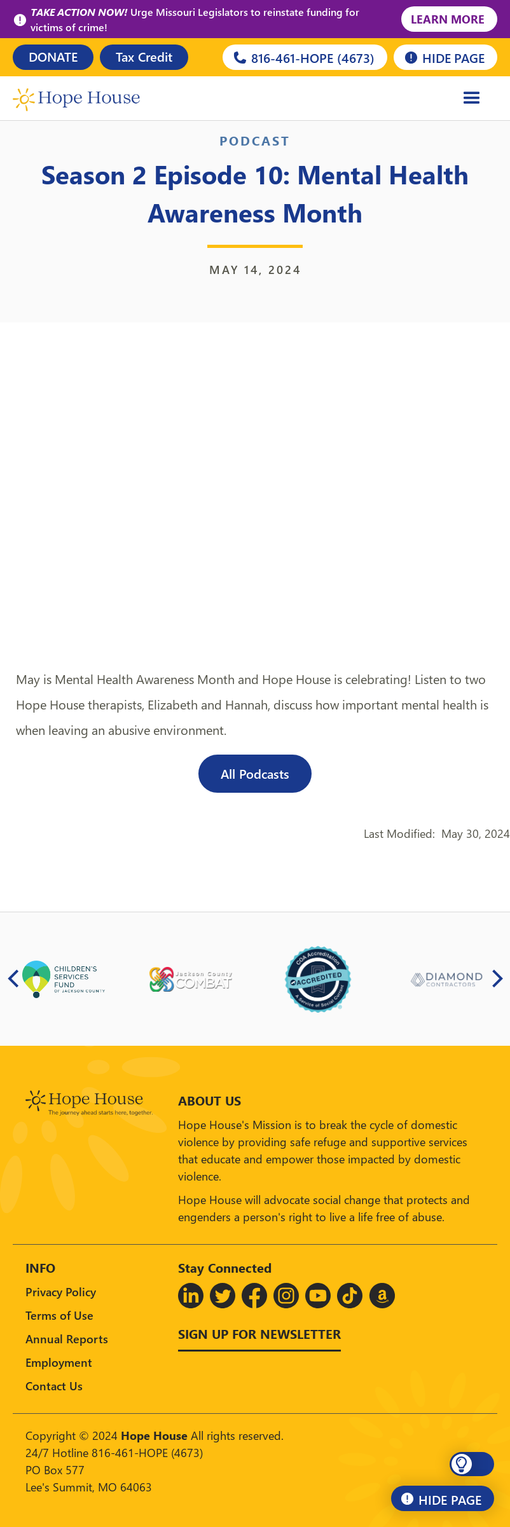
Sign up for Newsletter (259, 1333)
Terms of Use (59, 1315)
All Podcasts (255, 773)
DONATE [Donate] (53, 56)
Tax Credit (144, 56)
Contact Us (54, 1385)
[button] (472, 1464)
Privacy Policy (60, 1291)
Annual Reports (66, 1338)
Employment (58, 1362)
